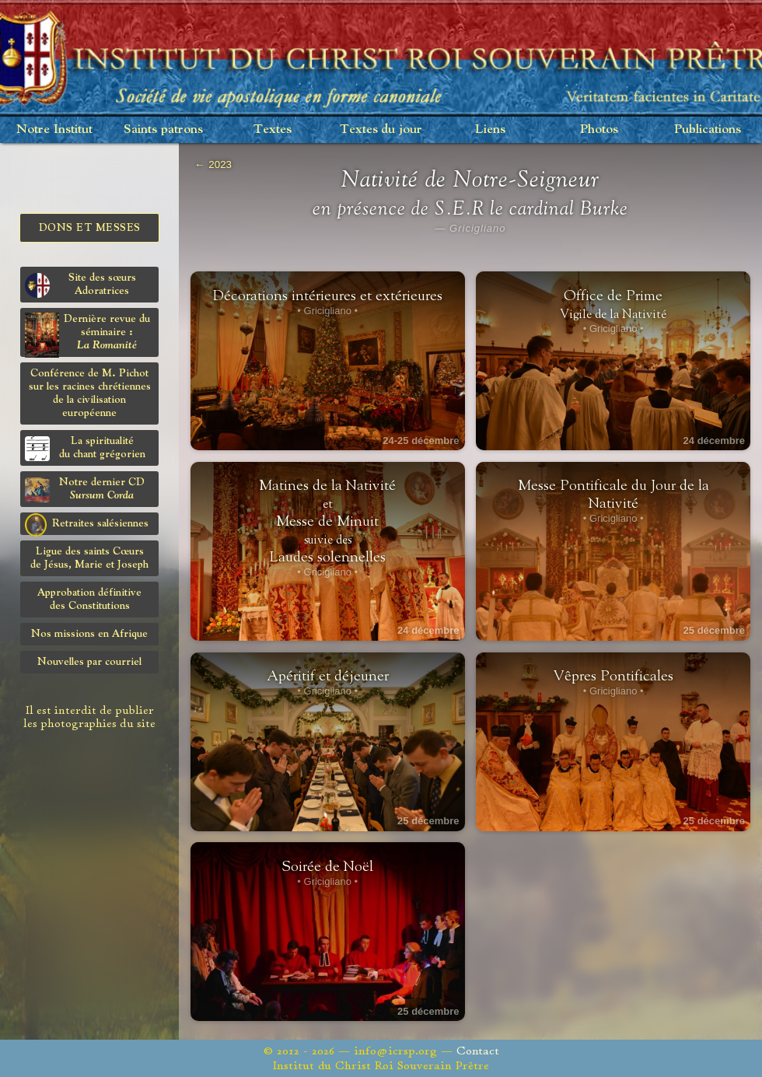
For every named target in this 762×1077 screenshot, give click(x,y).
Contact (477, 1051)
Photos (599, 129)
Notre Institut (54, 129)
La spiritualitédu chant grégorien (85, 448)
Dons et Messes (90, 227)
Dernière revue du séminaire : (87, 335)
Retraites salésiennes (87, 524)
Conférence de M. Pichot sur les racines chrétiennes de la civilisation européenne (90, 393)
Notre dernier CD (85, 489)
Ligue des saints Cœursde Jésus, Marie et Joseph (89, 558)
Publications (707, 129)
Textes (272, 129)
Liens (490, 129)
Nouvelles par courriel (89, 661)
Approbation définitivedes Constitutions (89, 599)
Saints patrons (163, 129)
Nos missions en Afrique (89, 633)
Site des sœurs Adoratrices (80, 285)
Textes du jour (381, 129)
